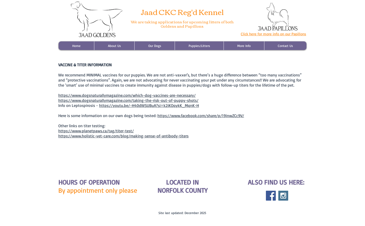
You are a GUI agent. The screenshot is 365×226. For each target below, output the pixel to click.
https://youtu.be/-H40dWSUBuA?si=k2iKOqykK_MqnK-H (149, 105)
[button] (199, 45)
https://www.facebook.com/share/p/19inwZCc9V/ (200, 115)
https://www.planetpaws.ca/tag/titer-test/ (96, 130)
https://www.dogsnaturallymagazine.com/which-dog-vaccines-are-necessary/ (127, 95)
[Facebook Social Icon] (271, 196)
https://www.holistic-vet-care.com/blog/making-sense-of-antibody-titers (123, 135)
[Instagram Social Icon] (283, 196)
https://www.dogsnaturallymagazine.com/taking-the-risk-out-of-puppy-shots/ (128, 100)
